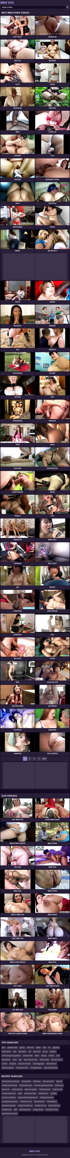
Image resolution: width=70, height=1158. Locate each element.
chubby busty (6, 1110)
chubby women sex (46, 1097)
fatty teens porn (25, 1110)
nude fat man (57, 1089)
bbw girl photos (48, 1081)
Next (44, 759)
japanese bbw (12, 1047)
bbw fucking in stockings (10, 1081)
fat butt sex (59, 1085)
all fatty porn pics (22, 1068)
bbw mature (6, 1052)
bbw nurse (5, 1089)
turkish (4, 1064)
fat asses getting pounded (43, 1085)
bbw (3, 1047)
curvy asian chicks (52, 1110)
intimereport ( (52, 1101)
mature (51, 1056)
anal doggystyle (38, 1064)
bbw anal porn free (30, 1060)
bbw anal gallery (8, 1068)
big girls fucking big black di (27, 1097)
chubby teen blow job (9, 1085)
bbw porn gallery (31, 1089)
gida (15, 1110)
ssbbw (38, 1047)
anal (44, 1047)
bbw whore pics (56, 1060)
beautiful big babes (9, 1105)
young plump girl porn (10, 1101)
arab (14, 1052)
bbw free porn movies (9, 1114)
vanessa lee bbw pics (25, 1105)
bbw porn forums (24, 1064)
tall (30, 1052)
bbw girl (59, 1081)
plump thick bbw (30, 1093)
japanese (56, 1047)
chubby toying (38, 1110)
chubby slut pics (40, 1105)
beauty (43, 1056)
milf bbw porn (43, 1093)
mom (14, 1060)
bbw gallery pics (36, 1068)
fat (49, 1047)
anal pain (13, 1064)
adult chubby (44, 1060)
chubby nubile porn (9, 1093)
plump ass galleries (9, 1097)
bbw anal (30, 1047)
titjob (20, 1093)
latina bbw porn (44, 1089)
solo (57, 1056)
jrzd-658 (53, 1093)
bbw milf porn (51, 1064)
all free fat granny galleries (11, 1056)
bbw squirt (22, 1052)
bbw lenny (36, 1081)
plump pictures (17, 1089)
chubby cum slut (26, 1101)
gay (20, 1060)
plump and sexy (54, 1105)
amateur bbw (27, 1056)
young (45, 1052)
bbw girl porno (39, 1101)
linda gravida (26, 1081)
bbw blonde (6, 1060)
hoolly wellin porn (26, 1085)
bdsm (37, 1056)
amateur (53, 1052)
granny (22, 1047)
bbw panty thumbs (50, 1068)
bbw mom (36, 1052)
